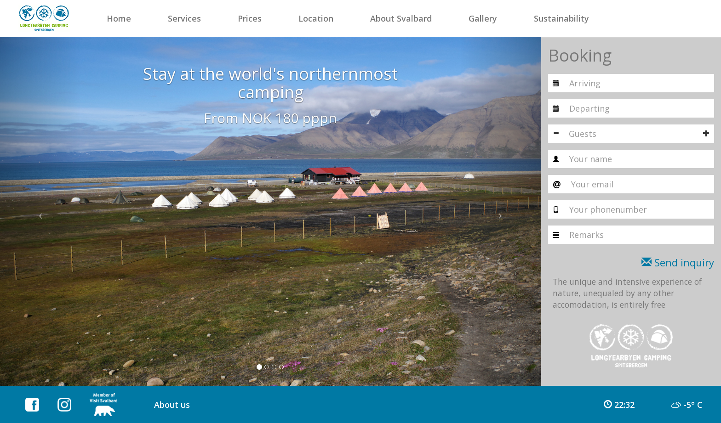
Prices (250, 18)
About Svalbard (401, 18)
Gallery (483, 18)
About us (172, 404)
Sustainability (561, 18)
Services (184, 18)
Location (315, 18)
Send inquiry (677, 262)
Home (119, 18)
